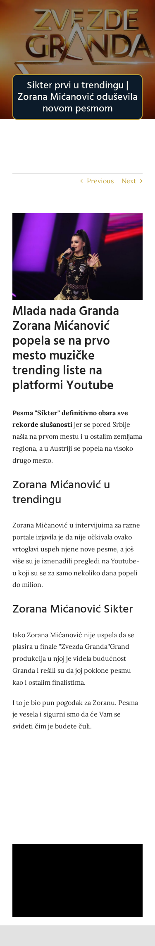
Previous (100, 181)
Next (129, 181)
